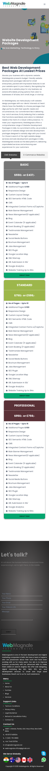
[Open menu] (44, 4)
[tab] (10, 155)
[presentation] (17, 625)
